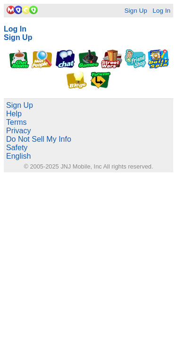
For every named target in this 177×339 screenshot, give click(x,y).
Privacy (18, 131)
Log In (161, 10)
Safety (16, 148)
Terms (16, 122)
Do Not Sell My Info (38, 139)
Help (14, 114)
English (18, 156)
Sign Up (135, 10)
